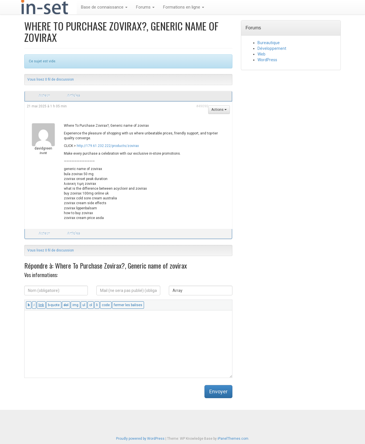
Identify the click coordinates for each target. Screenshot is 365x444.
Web (261, 54)
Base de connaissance (104, 7)
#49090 (202, 106)
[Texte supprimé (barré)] (66, 305)
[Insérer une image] (75, 305)
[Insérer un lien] (41, 305)
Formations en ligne (183, 7)
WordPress (267, 60)
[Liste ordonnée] (91, 305)
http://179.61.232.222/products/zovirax (108, 146)
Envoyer (218, 391)
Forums (145, 7)
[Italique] (34, 305)
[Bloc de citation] (53, 305)
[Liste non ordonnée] (84, 305)
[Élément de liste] (97, 305)
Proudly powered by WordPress (140, 439)
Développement (271, 48)
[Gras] (28, 305)
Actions (219, 110)
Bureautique (268, 42)
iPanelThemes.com (233, 439)
